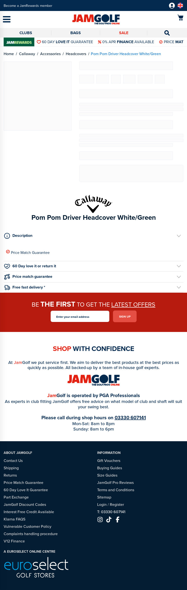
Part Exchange (16, 497)
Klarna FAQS (14, 519)
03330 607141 (130, 417)
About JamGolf (18, 452)
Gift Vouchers (108, 460)
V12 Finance (14, 541)
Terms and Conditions (115, 489)
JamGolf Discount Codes (25, 504)
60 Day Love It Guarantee (26, 489)
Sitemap (104, 497)
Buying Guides (109, 467)
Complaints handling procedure (31, 533)
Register (117, 504)
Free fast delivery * (24, 287)
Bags (75, 33)
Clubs (25, 33)
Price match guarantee (28, 277)
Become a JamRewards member (28, 5)
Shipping (11, 467)
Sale (123, 33)
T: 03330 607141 (111, 511)
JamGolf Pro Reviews (115, 482)
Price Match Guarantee (28, 252)
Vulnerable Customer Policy (27, 526)
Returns (10, 475)
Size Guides (107, 475)
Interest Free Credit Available (29, 511)
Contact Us (13, 460)
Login (102, 504)
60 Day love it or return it (30, 266)
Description (18, 235)
